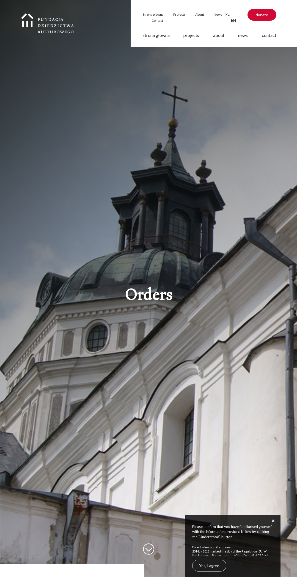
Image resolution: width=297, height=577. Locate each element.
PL (227, 14)
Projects (179, 14)
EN (233, 20)
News (218, 14)
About (199, 14)
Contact (157, 20)
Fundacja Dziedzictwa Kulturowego (48, 23)
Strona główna (153, 14)
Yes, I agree (209, 565)
